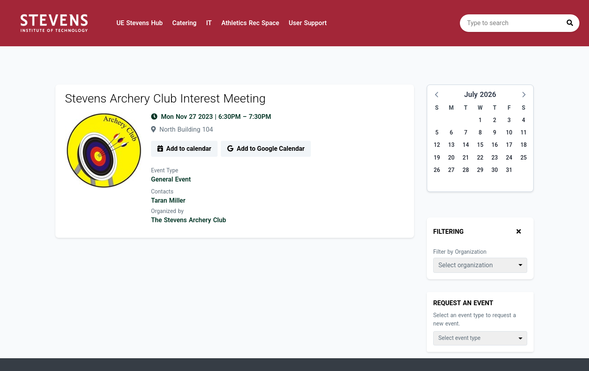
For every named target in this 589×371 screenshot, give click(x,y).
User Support (308, 23)
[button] (437, 94)
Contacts (162, 191)
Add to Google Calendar (265, 148)
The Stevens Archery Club (188, 220)
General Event (171, 179)
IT (209, 23)
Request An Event (463, 303)
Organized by (167, 211)
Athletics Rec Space (250, 23)
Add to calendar (184, 148)
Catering (184, 23)
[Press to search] (570, 23)
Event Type (164, 170)
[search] (519, 23)
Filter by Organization (460, 252)
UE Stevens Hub (139, 23)
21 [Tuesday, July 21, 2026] (466, 157)
